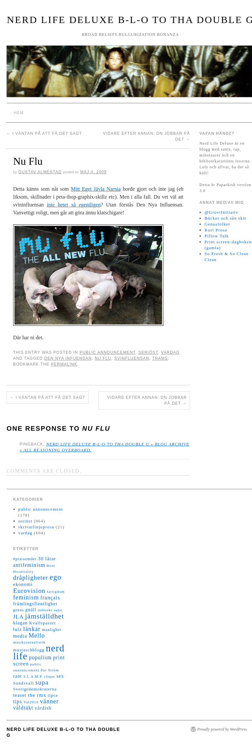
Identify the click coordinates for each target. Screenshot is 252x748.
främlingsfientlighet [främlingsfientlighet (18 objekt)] (35, 603)
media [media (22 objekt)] (20, 636)
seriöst (148, 352)
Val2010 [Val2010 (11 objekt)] (31, 702)
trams (160, 358)
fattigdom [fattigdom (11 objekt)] (56, 591)
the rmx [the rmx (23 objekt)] (37, 695)
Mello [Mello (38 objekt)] (37, 635)
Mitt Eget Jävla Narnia (96, 189)
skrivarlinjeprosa (36, 526)
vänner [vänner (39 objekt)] (49, 701)
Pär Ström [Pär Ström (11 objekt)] (50, 670)
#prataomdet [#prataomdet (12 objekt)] (24, 559)
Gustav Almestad (40, 172)
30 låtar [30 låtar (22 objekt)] (47, 558)
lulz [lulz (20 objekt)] (17, 629)
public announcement (107, 352)
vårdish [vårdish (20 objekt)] (43, 708)
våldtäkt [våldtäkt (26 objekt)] (23, 708)
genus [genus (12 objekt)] (18, 610)
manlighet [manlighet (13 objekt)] (52, 629)
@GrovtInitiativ (221, 212)
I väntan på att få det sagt (44, 133)
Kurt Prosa (215, 230)
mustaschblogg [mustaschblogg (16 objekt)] (28, 649)
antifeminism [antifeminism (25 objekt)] (29, 565)
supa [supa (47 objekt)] (42, 682)
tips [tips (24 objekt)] (17, 701)
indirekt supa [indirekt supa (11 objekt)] (50, 610)
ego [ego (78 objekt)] (55, 577)
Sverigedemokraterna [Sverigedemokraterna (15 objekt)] (35, 689)
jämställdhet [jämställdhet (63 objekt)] (44, 616)
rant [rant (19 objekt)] (17, 676)
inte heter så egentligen (74, 204)
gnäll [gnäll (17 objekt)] (30, 609)
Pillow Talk (216, 235)
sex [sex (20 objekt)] (60, 676)
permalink (64, 364)
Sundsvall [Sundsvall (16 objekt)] (23, 683)
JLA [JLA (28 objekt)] (18, 617)
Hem (19, 112)
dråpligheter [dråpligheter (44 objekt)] (30, 577)
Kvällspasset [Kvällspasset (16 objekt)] (42, 622)
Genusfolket (217, 224)
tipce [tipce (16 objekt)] (53, 695)
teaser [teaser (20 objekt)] (20, 695)
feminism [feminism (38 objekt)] (26, 597)
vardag (170, 352)
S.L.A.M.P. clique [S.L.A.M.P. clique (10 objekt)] (39, 676)
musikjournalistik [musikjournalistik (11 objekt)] (29, 642)
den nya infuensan (68, 358)
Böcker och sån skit (225, 218)
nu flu (103, 358)
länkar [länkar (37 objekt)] (32, 629)
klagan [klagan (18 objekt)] (20, 622)
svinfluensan (131, 358)
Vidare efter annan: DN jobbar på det (147, 400)
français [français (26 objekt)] (50, 597)
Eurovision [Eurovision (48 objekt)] (29, 590)
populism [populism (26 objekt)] (40, 657)
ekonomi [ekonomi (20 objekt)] (22, 584)
